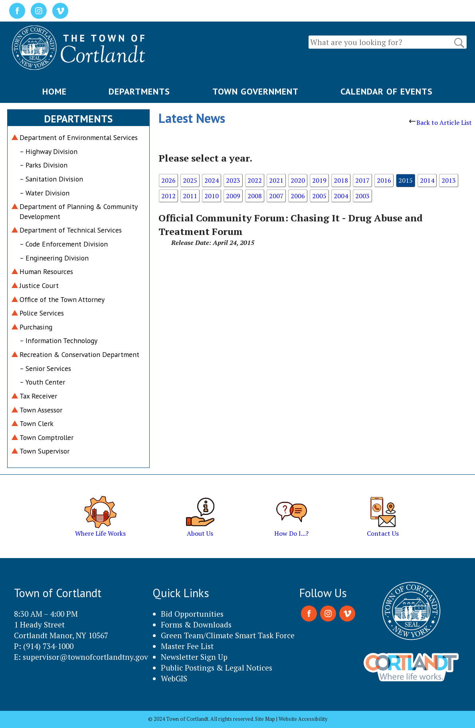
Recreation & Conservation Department (79, 354)
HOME (54, 91)
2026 (168, 180)
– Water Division (44, 192)
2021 (276, 180)
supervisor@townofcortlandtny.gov (85, 657)
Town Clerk (36, 423)
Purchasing (36, 326)
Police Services (42, 313)
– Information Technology (58, 340)
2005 (319, 195)
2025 (190, 180)
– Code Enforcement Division (64, 244)
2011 (190, 195)
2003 (362, 195)
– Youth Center (42, 382)
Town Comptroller (46, 437)
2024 (211, 180)
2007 (276, 195)
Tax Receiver (38, 395)
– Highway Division (48, 151)
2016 (384, 180)
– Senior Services (45, 368)
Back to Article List (440, 122)
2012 (168, 195)
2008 (254, 195)
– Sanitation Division (51, 178)
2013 (448, 180)
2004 (341, 195)
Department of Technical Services (71, 230)
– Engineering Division (54, 257)
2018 (341, 180)
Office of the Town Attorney (62, 299)
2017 (362, 180)
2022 (254, 180)
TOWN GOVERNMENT (255, 91)
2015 (405, 180)
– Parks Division (43, 165)
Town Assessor (41, 409)
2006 (298, 195)
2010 (211, 195)
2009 (233, 195)
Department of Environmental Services (79, 137)
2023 (233, 180)
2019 (319, 180)
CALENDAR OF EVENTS (386, 91)
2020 (298, 180)
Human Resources (46, 271)
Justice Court (39, 285)
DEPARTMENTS (139, 91)
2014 (427, 180)
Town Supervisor (44, 451)
